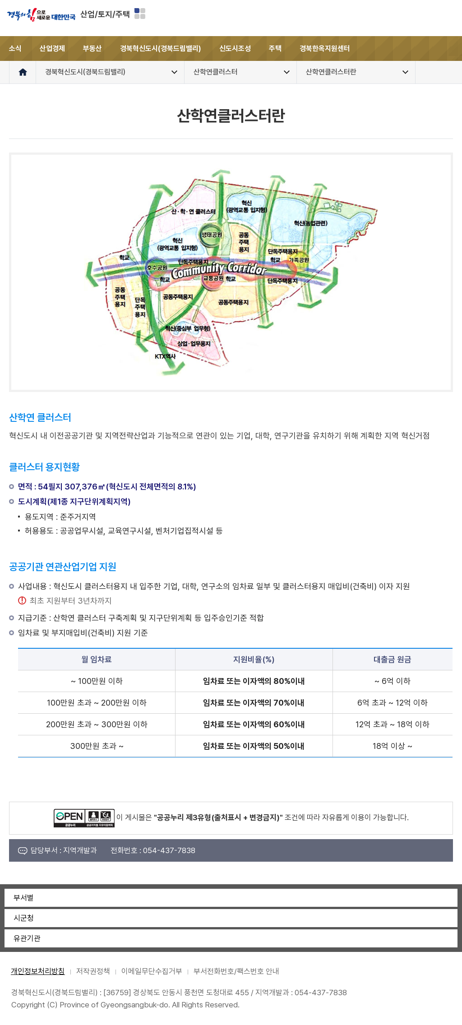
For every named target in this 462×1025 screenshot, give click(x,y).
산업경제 (52, 48)
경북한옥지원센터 (325, 48)
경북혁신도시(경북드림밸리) (160, 48)
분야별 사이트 (139, 13)
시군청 (24, 918)
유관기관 (27, 938)
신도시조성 (235, 48)
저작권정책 (93, 971)
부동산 (92, 48)
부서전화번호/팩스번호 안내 (236, 971)
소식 (15, 48)
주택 (275, 48)
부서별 (24, 897)
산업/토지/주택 (105, 14)
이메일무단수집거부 (151, 971)
